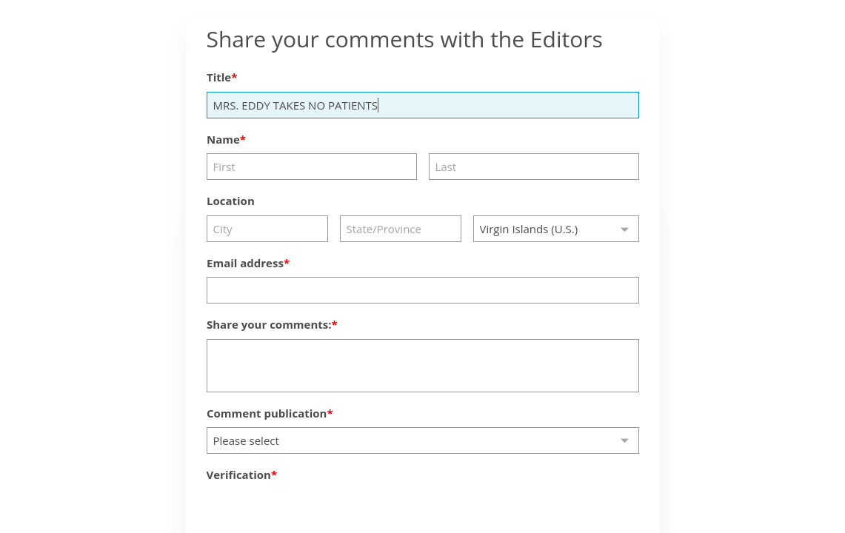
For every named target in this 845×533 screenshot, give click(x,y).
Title (219, 77)
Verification (239, 474)
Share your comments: (269, 324)
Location (231, 200)
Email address (245, 262)
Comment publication (267, 413)
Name (223, 139)
